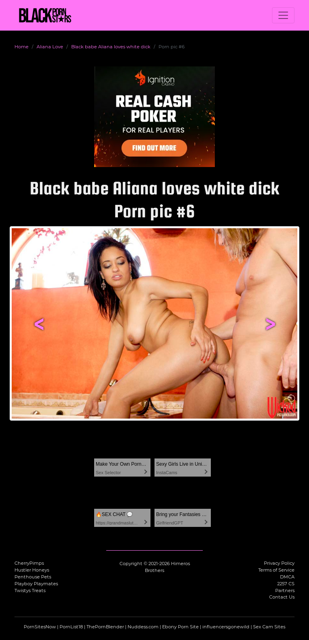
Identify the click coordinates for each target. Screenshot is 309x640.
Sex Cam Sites (269, 627)
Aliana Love (50, 47)
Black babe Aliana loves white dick (110, 47)
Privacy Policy (279, 563)
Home (21, 47)
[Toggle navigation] (283, 15)
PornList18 (71, 627)
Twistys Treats (29, 590)
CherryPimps (29, 563)
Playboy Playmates (36, 583)
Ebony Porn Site (180, 627)
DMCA (287, 577)
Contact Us (282, 597)
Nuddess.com (143, 627)
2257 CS (286, 583)
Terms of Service (276, 570)
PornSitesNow (40, 627)
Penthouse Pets (32, 577)
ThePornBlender (105, 627)
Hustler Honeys (31, 570)
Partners (285, 590)
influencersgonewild (225, 627)
